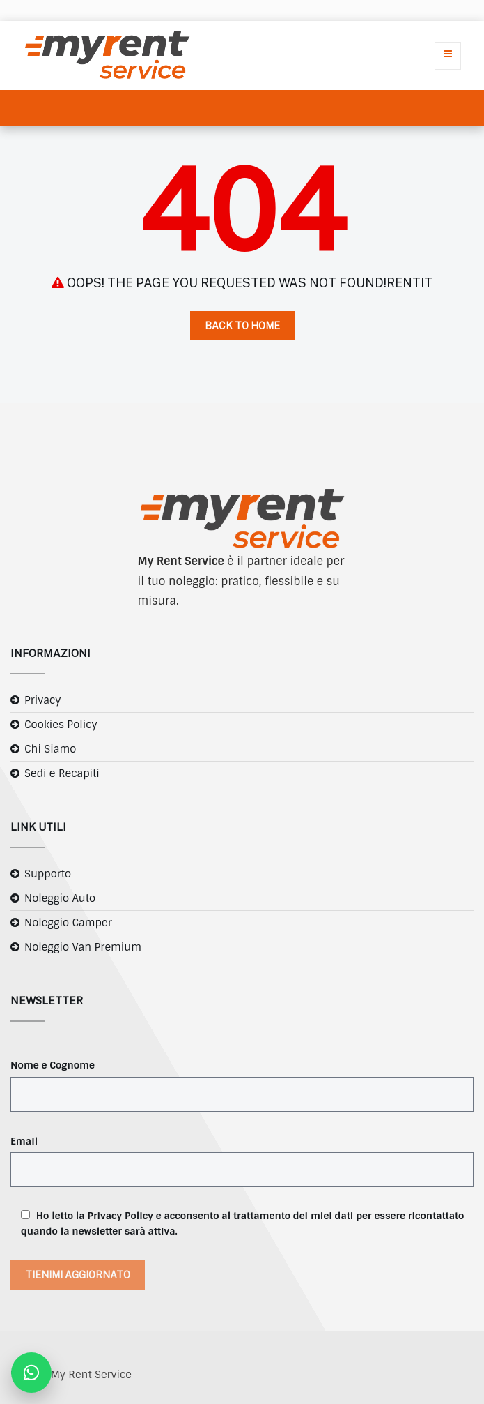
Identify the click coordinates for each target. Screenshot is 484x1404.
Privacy (42, 700)
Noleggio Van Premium (82, 947)
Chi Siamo (50, 749)
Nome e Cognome (52, 1065)
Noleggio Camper (68, 923)
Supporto (47, 874)
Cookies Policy (60, 725)
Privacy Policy (120, 1215)
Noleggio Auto (59, 898)
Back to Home (242, 325)
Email (24, 1141)
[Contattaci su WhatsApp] (31, 1372)
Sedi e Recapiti (62, 773)
